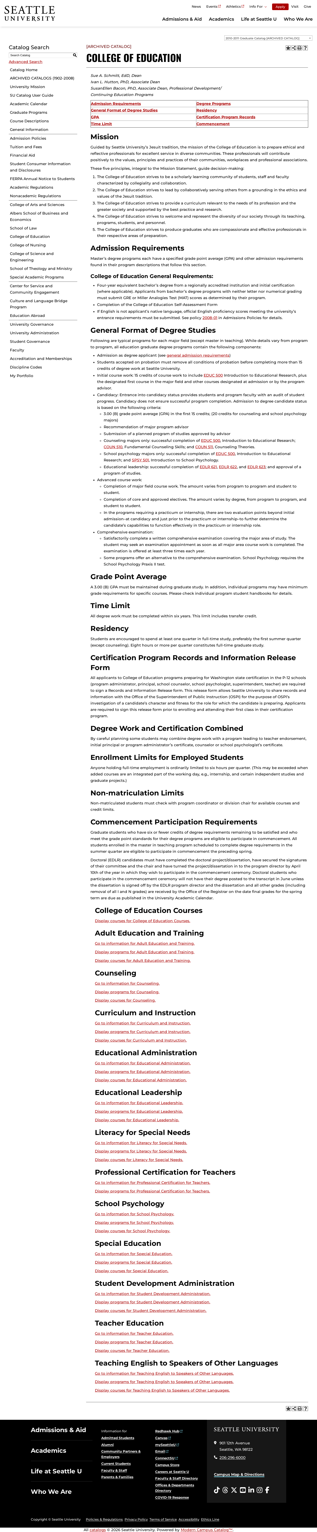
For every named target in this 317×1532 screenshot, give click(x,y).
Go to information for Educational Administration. (143, 1063)
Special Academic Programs (37, 277)
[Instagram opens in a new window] (259, 1490)
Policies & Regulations (104, 1519)
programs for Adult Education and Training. (144, 952)
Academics (221, 19)
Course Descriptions (29, 121)
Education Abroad (27, 315)
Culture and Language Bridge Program (38, 304)
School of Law (23, 228)
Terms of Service (163, 1519)
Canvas (161, 1438)
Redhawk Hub (167, 1431)
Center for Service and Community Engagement (34, 289)
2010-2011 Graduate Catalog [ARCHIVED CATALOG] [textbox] (262, 38)
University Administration (34, 333)
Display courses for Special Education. (131, 1271)
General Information (29, 129)
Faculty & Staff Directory (176, 1478)
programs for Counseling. (127, 992)
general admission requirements (198, 355)
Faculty (17, 350)
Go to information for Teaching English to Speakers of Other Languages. (164, 1373)
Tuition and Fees (26, 147)
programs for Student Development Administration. (152, 1302)
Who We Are (298, 19)
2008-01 (210, 318)
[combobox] (268, 38)
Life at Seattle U (259, 19)
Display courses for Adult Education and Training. (143, 960)
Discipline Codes (26, 367)
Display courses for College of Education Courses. (142, 921)
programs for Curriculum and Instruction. (142, 1032)
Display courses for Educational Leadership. (137, 1120)
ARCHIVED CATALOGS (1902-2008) (42, 78)
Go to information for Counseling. (127, 983)
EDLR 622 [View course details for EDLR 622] (228, 467)
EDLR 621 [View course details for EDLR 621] (208, 467)
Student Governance (30, 341)
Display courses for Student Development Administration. (150, 1310)
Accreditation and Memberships (41, 358)
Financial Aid (22, 155)
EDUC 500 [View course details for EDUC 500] (213, 375)
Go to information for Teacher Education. (134, 1333)
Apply (280, 7)
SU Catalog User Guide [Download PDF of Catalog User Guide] (31, 95)
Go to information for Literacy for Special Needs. (141, 1143)
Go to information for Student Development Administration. (152, 1294)
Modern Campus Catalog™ (207, 1530)
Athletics (233, 6)
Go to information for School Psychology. (134, 1214)
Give (307, 6)
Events (211, 6)
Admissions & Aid (182, 19)
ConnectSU (165, 1458)
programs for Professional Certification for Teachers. (152, 1191)
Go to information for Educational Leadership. (139, 1103)
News (196, 6)
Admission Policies (28, 138)
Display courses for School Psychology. (132, 1231)
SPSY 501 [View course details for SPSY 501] (140, 460)
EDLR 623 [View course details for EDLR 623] (256, 467)
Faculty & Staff (114, 1470)
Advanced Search (25, 62)
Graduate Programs (28, 112)
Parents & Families (117, 1477)
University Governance (31, 324)
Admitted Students (117, 1438)
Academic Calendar (28, 104)
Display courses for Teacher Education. (132, 1350)
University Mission (27, 87)
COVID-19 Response (172, 1497)
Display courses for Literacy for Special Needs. (139, 1160)
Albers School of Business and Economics (39, 216)
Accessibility (189, 1519)
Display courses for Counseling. (125, 1000)
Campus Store (167, 1465)
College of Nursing (28, 245)
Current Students (116, 1464)
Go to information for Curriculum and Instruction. (143, 1023)
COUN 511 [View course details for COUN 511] (204, 447)
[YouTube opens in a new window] (243, 1490)
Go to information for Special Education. (133, 1254)
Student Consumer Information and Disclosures (40, 167)
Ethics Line (210, 1519)
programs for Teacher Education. (134, 1342)
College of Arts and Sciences (37, 204)
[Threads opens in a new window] (225, 1490)
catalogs (98, 1530)
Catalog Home (23, 70)
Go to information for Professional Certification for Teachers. (152, 1182)
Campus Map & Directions (239, 1474)
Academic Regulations (31, 187)
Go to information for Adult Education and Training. (145, 943)
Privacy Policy (136, 1519)
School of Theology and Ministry (41, 268)
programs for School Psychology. (134, 1222)
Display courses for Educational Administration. (141, 1080)
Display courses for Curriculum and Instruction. (141, 1040)
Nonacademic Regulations (35, 196)
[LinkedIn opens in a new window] (251, 1490)
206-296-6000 (232, 1457)
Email (160, 1451)
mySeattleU (165, 1445)
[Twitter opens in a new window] (234, 1490)
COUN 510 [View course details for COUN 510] (113, 447)
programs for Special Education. (133, 1262)
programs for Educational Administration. (142, 1072)
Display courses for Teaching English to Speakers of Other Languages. (162, 1390)
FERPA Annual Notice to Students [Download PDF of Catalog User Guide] (42, 179)
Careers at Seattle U (172, 1472)
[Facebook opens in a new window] (267, 1490)
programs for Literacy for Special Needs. (141, 1151)
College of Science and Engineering (32, 256)
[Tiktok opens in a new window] (217, 1490)
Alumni (107, 1445)
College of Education (30, 236)
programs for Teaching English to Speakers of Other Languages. (164, 1382)
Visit (295, 6)
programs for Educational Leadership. (139, 1111)
